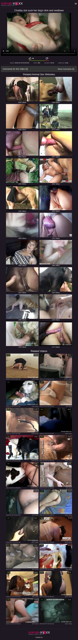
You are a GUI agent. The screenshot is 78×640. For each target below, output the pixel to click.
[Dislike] (47, 58)
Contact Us (38, 637)
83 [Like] (33, 58)
